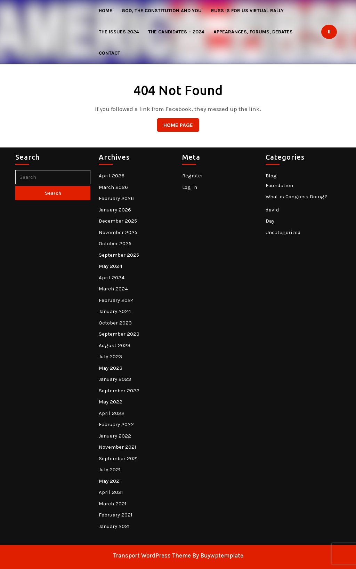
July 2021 (110, 469)
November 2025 (118, 232)
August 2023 (114, 345)
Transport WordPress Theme (152, 555)
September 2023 (119, 334)
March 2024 (113, 289)
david (272, 210)
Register (192, 176)
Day (270, 221)
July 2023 (110, 356)
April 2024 (111, 277)
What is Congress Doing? (296, 196)
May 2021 (110, 481)
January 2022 (115, 436)
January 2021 (114, 526)
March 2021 (113, 503)
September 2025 (119, 255)
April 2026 (111, 176)
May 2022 (110, 402)
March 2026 (113, 187)
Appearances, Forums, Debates (253, 32)
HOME (105, 11)
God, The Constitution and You (162, 11)
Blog (271, 176)
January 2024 (115, 311)
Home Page (175, 123)
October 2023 (115, 323)
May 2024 (110, 266)
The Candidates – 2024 (176, 32)
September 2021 (118, 458)
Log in (189, 187)
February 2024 (116, 300)
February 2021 (115, 515)
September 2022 (119, 390)
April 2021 (111, 492)
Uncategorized (283, 232)
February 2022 (116, 424)
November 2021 (117, 447)
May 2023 (110, 368)
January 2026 (115, 210)
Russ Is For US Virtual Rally (247, 11)
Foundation (279, 185)
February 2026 (116, 198)
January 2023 (115, 379)
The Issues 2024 (119, 32)
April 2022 (111, 413)
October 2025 (115, 243)
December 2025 (118, 221)
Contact (109, 53)
